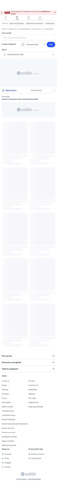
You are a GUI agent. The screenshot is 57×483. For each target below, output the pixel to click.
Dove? (4, 50)
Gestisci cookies (7, 407)
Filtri (51, 44)
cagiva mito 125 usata (16, 23)
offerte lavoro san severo (34, 23)
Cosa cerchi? (6, 33)
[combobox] (30, 37)
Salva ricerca (9, 90)
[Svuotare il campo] (53, 54)
